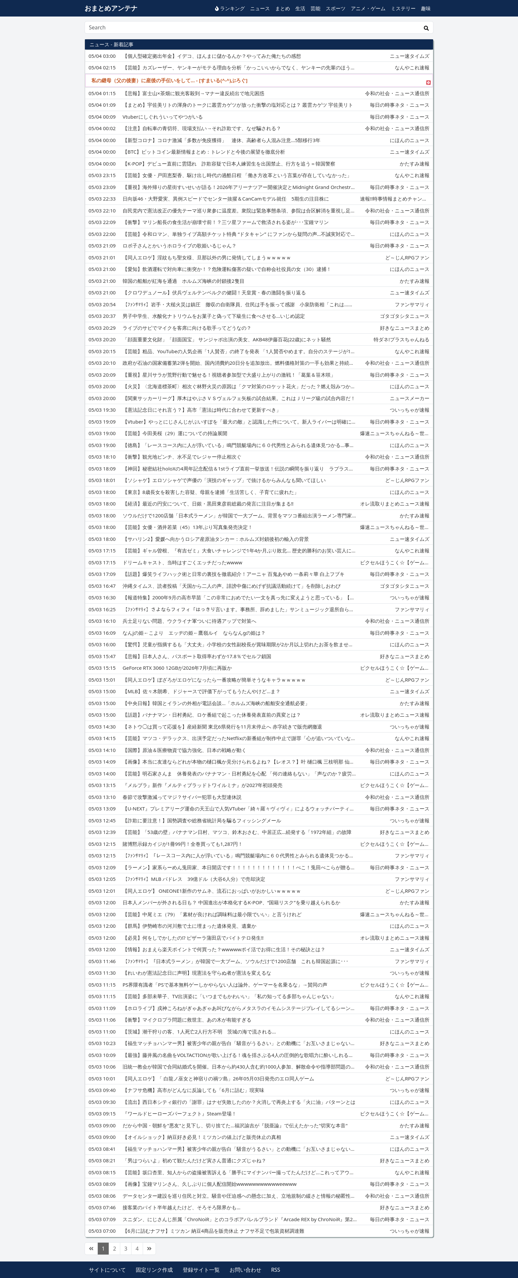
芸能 (315, 8)
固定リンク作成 (154, 1269)
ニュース (260, 8)
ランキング (230, 8)
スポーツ (336, 8)
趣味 (426, 8)
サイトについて (107, 1269)
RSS (275, 1269)
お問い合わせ (245, 1269)
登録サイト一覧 (201, 1269)
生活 (300, 8)
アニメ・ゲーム (368, 8)
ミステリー (403, 8)
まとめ (282, 8)
